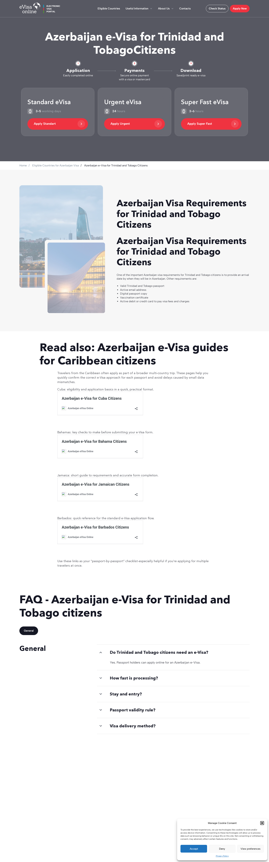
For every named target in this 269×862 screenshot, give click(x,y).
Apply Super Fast (213, 124)
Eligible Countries (109, 8)
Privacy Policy (222, 856)
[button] (262, 823)
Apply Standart (59, 124)
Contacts (185, 8)
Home (23, 165)
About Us (166, 8)
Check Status (217, 8)
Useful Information (139, 8)
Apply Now (240, 8)
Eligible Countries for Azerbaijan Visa (55, 165)
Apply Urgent (136, 124)
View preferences (250, 848)
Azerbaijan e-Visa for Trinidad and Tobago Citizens (116, 165)
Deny (222, 848)
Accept (194, 848)
